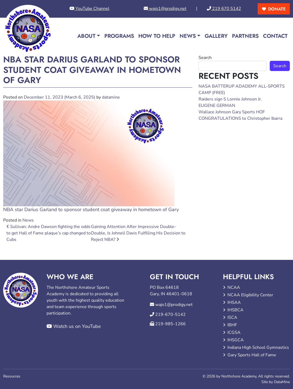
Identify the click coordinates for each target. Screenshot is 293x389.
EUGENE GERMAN (217, 106)
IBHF (232, 325)
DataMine (282, 381)
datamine (111, 97)
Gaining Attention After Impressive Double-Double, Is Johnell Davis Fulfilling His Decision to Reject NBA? (138, 233)
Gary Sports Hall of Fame (251, 355)
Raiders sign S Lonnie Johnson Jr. (230, 99)
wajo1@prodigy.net (165, 9)
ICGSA (234, 332)
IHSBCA (235, 310)
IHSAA (234, 302)
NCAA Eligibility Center (250, 295)
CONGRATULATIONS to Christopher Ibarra (240, 118)
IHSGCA (235, 340)
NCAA (233, 287)
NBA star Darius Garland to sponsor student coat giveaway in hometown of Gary (91, 209)
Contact (275, 36)
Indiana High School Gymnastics (258, 347)
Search (205, 58)
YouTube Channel (89, 9)
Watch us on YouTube (74, 326)
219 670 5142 (224, 9)
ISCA (232, 317)
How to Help (156, 36)
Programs (119, 36)
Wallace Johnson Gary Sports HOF (232, 112)
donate (277, 9)
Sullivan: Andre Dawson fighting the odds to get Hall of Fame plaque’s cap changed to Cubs (48, 233)
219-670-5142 (170, 314)
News (188, 36)
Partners (245, 36)
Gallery (216, 36)
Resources (11, 376)
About (86, 36)
